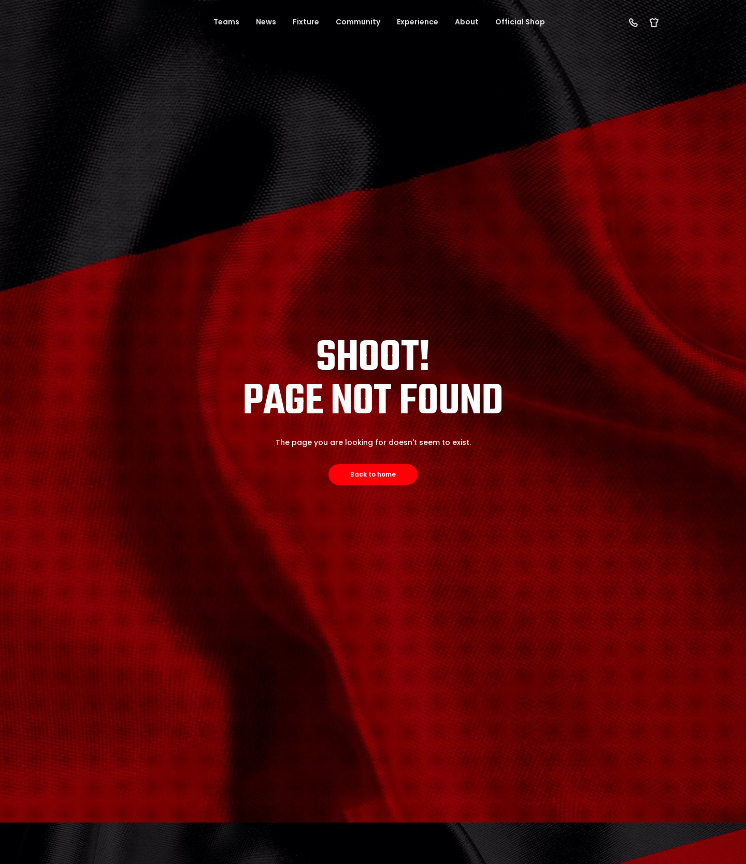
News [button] (266, 22)
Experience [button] (417, 22)
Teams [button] (226, 22)
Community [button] (358, 22)
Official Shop (520, 22)
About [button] (467, 22)
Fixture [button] (306, 22)
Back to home (373, 474)
